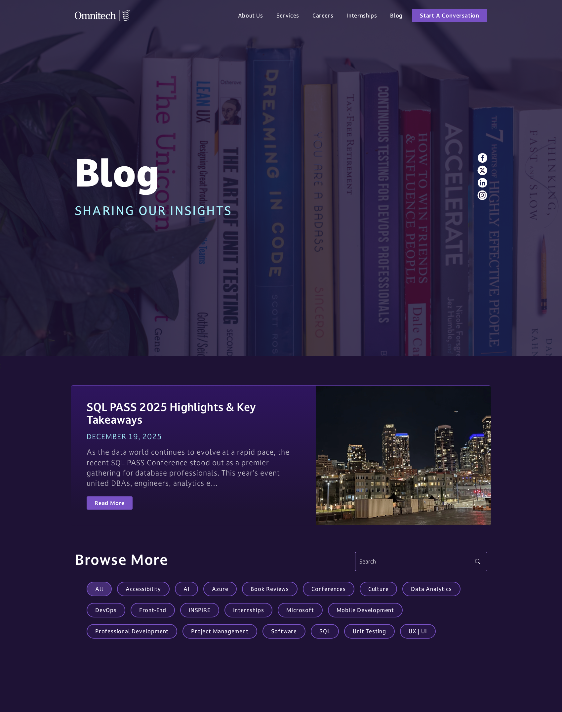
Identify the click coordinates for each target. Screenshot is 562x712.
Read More (110, 503)
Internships (361, 17)
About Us (250, 17)
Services (287, 17)
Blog (396, 17)
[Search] (421, 561)
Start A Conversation (449, 17)
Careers (322, 17)
